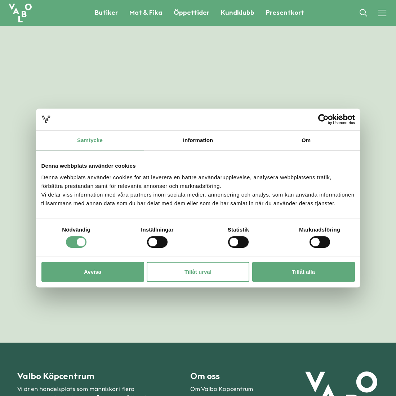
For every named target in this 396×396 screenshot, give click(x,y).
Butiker (106, 12)
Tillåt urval (198, 272)
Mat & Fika (145, 12)
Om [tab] (306, 140)
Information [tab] (198, 140)
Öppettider (191, 12)
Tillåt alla (303, 272)
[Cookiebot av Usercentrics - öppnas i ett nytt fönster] (323, 119)
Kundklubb (237, 12)
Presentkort (285, 12)
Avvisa (92, 272)
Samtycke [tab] (90, 140)
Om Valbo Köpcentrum (221, 389)
